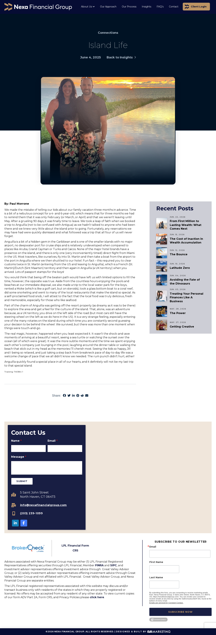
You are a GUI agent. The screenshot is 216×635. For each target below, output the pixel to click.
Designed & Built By (143, 631)
